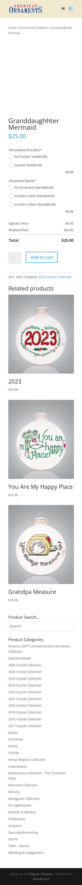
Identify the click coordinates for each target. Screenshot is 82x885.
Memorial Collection (23, 785)
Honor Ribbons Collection (26, 760)
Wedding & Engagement (26, 853)
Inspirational (17, 766)
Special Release (19, 658)
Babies (13, 733)
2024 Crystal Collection (25, 678)
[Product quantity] (14, 258)
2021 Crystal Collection (25, 699)
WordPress (41, 879)
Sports (13, 839)
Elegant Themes (40, 874)
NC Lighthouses (19, 805)
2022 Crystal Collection (25, 692)
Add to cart (42, 257)
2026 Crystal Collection (25, 665)
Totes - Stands (18, 846)
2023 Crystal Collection (33, 28)
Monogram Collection (24, 799)
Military (13, 792)
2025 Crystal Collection (25, 672)
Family (13, 746)
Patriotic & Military (21, 812)
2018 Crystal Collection (25, 719)
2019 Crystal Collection (25, 712)
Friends (13, 753)
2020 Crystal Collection (25, 705)
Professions (16, 819)
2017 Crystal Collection (25, 726)
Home (12, 28)
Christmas (15, 739)
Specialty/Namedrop (23, 832)
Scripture (15, 826)
